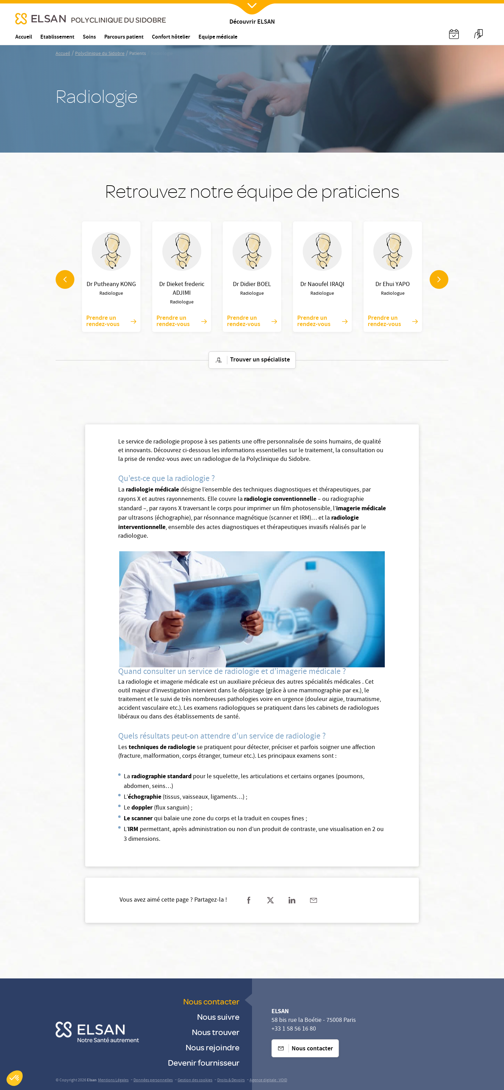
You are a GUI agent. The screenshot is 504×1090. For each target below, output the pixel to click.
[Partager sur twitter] (270, 900)
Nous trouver (215, 1031)
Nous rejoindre (212, 1047)
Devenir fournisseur (203, 1062)
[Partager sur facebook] (248, 900)
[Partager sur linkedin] (291, 900)
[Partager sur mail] (313, 900)
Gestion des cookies (195, 1080)
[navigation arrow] (65, 279)
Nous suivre (218, 1016)
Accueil (63, 53)
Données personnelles (153, 1080)
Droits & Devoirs (231, 1080)
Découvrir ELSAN (252, 22)
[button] (14, 1078)
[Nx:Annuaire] (454, 34)
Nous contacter (211, 1001)
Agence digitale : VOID (268, 1080)
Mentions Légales (113, 1080)
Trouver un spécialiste (252, 360)
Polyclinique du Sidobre (99, 53)
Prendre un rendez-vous (111, 321)
